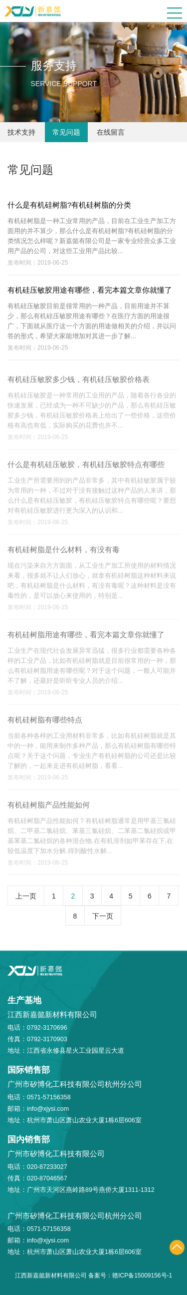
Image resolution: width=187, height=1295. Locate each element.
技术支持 (21, 132)
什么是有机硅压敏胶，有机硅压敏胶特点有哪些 (86, 467)
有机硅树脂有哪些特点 (44, 722)
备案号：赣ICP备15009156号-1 (130, 1275)
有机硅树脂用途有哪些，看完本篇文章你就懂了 (86, 637)
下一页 (102, 916)
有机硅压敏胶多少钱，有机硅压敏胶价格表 (78, 382)
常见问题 (66, 132)
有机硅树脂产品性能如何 (48, 807)
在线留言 (111, 132)
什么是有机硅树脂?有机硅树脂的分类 (69, 205)
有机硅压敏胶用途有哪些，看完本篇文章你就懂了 (89, 290)
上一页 (25, 896)
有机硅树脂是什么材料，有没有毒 (63, 552)
